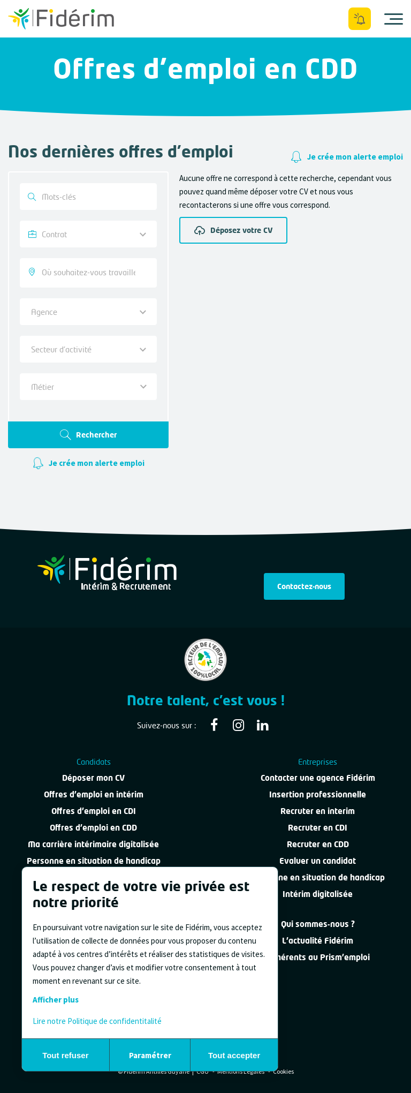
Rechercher (88, 434)
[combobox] (88, 273)
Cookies (283, 1071)
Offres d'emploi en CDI (93, 811)
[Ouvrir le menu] (393, 18)
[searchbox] (90, 272)
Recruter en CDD (318, 844)
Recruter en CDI (317, 827)
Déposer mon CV (93, 777)
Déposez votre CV (233, 230)
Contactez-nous (304, 586)
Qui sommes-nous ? (318, 924)
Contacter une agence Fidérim (318, 777)
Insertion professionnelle (317, 794)
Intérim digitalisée (318, 894)
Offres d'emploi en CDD (93, 827)
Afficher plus (56, 999)
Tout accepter (234, 1055)
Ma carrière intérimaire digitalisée (93, 844)
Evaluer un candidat (317, 860)
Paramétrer (150, 1055)
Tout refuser (65, 1055)
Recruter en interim (317, 811)
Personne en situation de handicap (94, 860)
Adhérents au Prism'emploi (318, 957)
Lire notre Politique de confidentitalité (97, 1021)
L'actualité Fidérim (317, 940)
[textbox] (84, 386)
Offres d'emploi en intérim (93, 794)
